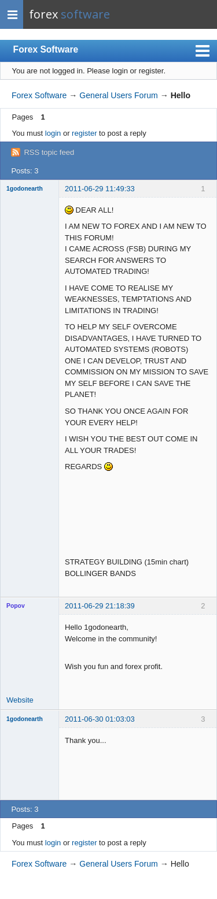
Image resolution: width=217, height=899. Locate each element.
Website (20, 700)
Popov (15, 606)
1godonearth (24, 188)
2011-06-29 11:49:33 (100, 188)
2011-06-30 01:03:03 (100, 719)
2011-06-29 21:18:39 (100, 605)
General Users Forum (118, 95)
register (84, 133)
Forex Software (46, 49)
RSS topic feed (49, 152)
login (53, 133)
